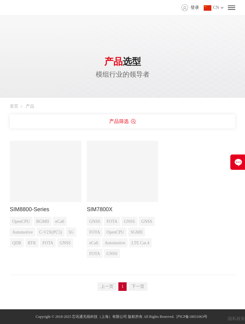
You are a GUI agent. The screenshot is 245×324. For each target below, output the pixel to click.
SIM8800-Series (29, 209)
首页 (14, 106)
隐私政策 (236, 318)
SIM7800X (100, 209)
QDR (16, 243)
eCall (60, 221)
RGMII (42, 221)
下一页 (138, 286)
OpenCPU (21, 221)
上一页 (107, 286)
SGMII (137, 232)
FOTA (48, 243)
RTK (32, 243)
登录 (195, 7)
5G (71, 232)
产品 (30, 106)
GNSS (65, 243)
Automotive (22, 232)
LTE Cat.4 (140, 243)
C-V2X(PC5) (50, 232)
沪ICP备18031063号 (192, 316)
